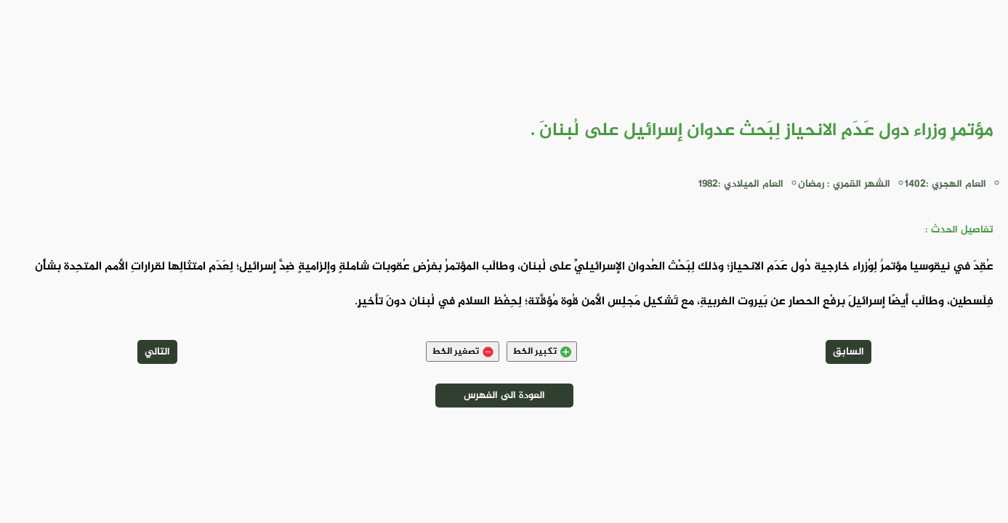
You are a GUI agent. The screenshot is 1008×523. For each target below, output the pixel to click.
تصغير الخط (462, 352)
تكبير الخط (541, 352)
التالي (157, 352)
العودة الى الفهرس (504, 395)
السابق (848, 352)
